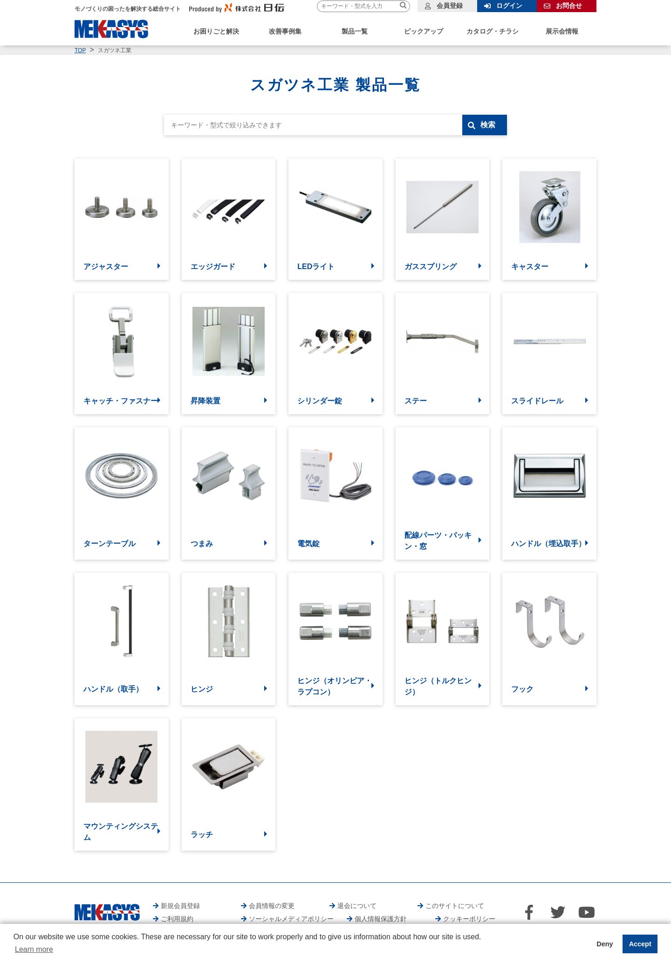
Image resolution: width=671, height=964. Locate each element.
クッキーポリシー (469, 918)
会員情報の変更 (271, 905)
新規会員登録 (180, 905)
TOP (80, 50)
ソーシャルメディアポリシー (291, 918)
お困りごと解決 (216, 31)
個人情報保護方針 (381, 918)
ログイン (509, 5)
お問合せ (569, 5)
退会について (357, 905)
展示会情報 (562, 31)
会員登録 (450, 5)
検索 (487, 125)
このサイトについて (454, 905)
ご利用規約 (177, 918)
